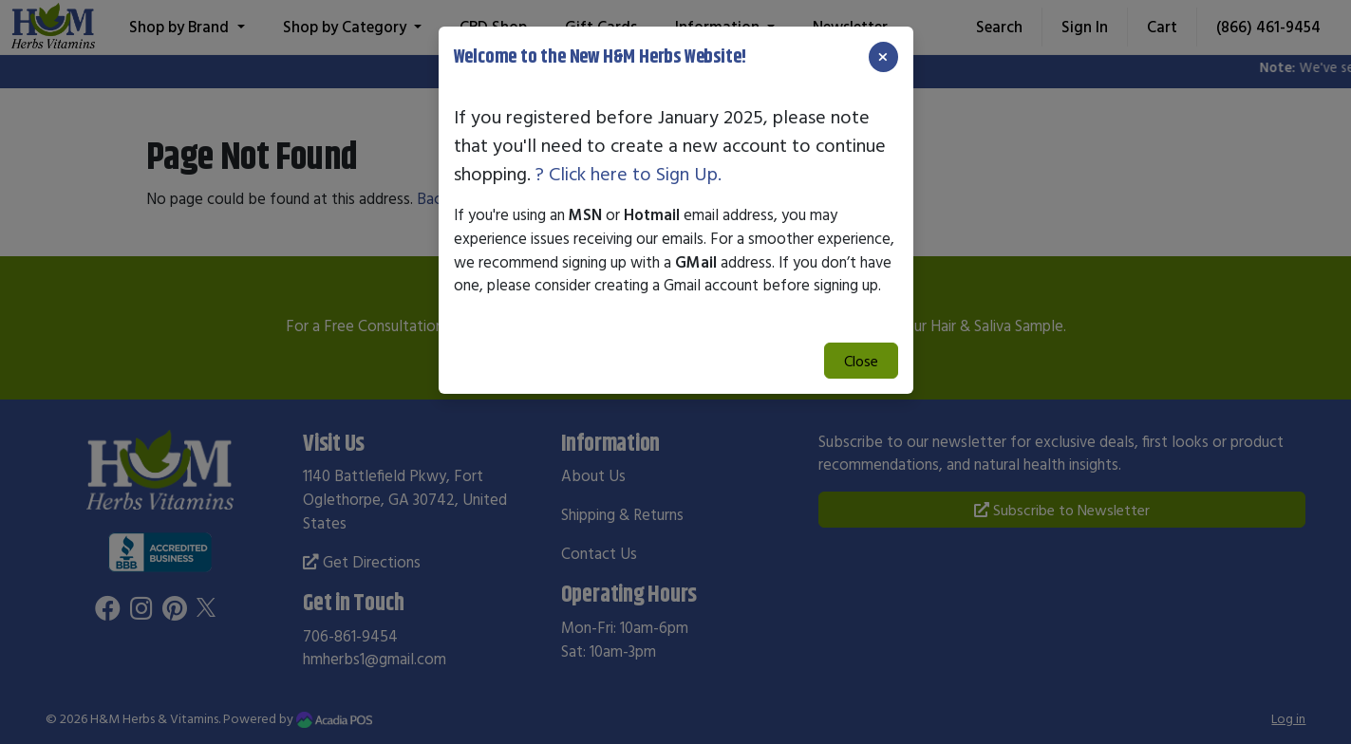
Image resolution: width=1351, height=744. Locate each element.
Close (861, 360)
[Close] (883, 57)
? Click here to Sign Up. (628, 173)
